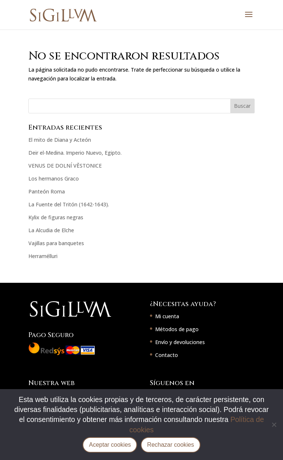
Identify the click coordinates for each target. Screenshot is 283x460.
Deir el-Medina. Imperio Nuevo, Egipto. (75, 152)
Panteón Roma (46, 191)
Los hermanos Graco (53, 178)
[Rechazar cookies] (273, 424)
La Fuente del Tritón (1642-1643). (68, 204)
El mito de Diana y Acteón (59, 139)
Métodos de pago (177, 329)
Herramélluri (42, 256)
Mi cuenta (167, 316)
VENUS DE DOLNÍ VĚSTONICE (65, 165)
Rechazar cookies (170, 445)
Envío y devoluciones (180, 342)
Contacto (166, 354)
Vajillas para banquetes (56, 243)
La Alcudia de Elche (51, 230)
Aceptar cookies (110, 445)
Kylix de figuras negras (55, 217)
